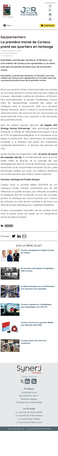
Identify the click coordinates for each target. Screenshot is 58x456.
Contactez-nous (29, 392)
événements (50, 3)
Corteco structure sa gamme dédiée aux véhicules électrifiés (37, 323)
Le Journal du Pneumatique (29, 415)
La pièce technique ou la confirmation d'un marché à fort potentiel (37, 287)
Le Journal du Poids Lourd (29, 422)
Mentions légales (29, 399)
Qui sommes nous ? (29, 395)
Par (9, 53)
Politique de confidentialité (29, 402)
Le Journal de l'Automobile (29, 412)
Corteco (8, 226)
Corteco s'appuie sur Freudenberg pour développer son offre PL (36, 305)
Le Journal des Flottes (29, 419)
